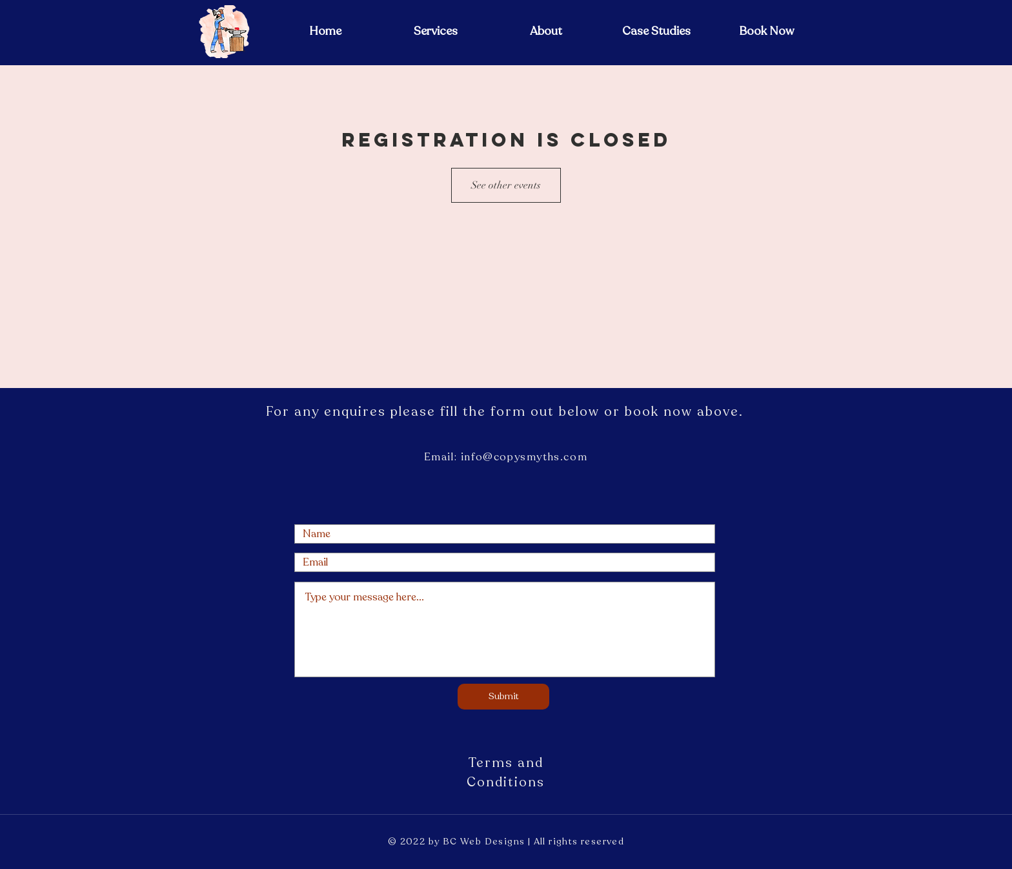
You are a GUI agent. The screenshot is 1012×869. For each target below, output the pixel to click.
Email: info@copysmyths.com (506, 457)
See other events (506, 185)
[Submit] (503, 697)
